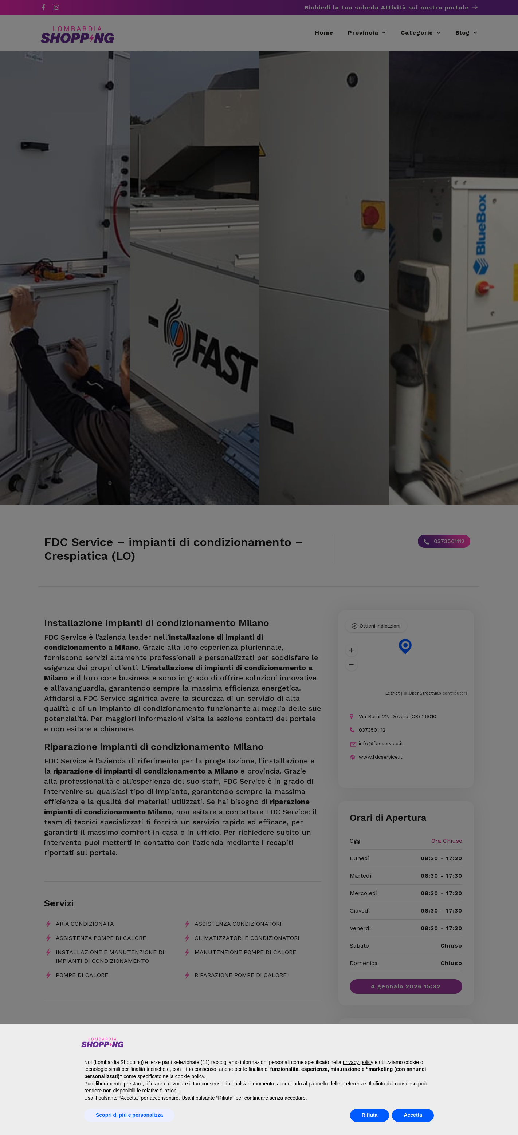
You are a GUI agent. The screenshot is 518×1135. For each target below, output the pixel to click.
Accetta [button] (413, 1115)
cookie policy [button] (189, 1076)
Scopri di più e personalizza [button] (129, 1115)
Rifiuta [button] (370, 1115)
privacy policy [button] (358, 1062)
